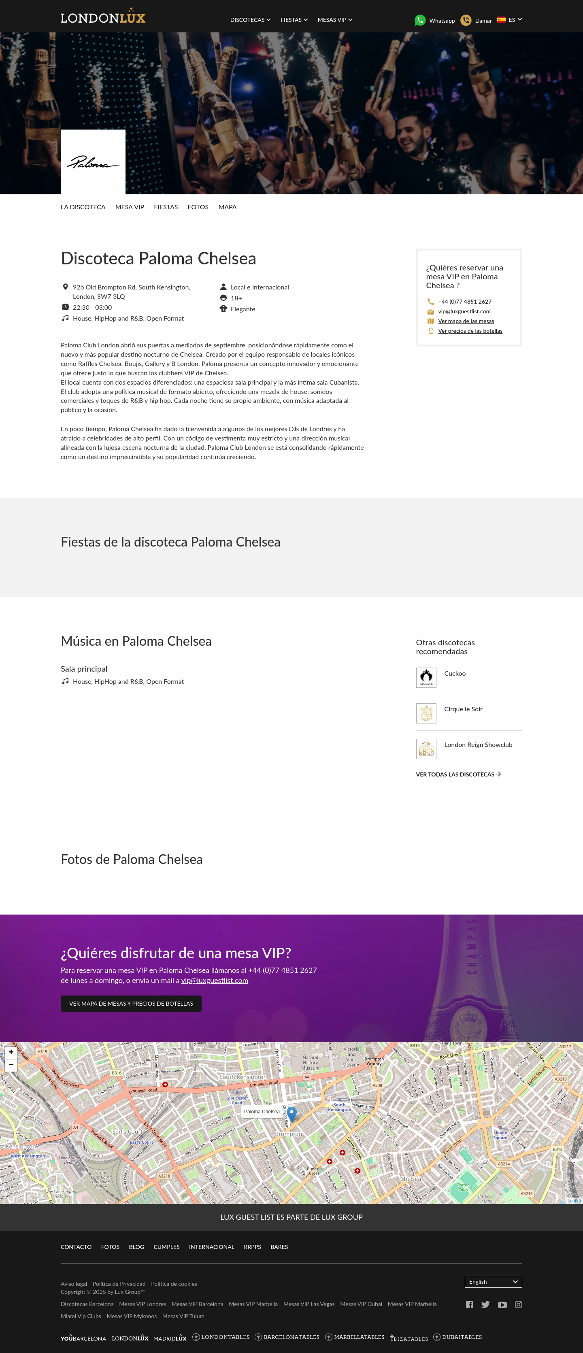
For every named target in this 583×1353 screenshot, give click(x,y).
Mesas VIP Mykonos (131, 1316)
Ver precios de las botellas (470, 330)
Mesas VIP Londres (142, 1303)
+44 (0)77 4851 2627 (465, 301)
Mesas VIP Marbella (253, 1303)
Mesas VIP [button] (335, 19)
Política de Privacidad (119, 1283)
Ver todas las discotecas (458, 774)
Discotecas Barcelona (87, 1303)
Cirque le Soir (464, 709)
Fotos (198, 207)
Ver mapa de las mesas (466, 320)
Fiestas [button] (294, 19)
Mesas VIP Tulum (183, 1316)
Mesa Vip (129, 207)
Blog (136, 1246)
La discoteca (83, 207)
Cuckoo (455, 673)
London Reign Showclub (479, 744)
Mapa (227, 207)
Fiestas (166, 207)
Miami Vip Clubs (81, 1316)
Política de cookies (174, 1283)
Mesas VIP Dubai (361, 1303)
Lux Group (127, 1291)
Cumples (166, 1246)
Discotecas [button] (250, 19)
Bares (279, 1246)
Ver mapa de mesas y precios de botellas (131, 1003)
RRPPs (252, 1246)
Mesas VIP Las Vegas (309, 1303)
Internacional (211, 1246)
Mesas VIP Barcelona (197, 1303)
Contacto (76, 1246)
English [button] (493, 1281)
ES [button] (509, 19)
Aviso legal (74, 1283)
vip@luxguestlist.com (464, 311)
